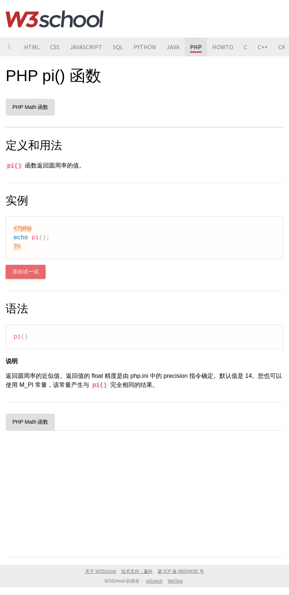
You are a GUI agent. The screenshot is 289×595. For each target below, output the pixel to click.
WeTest (175, 581)
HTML (32, 47)
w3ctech (154, 581)
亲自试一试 (25, 272)
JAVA (173, 47)
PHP (196, 47)
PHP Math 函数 (30, 107)
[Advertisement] (144, 492)
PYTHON (145, 47)
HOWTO (222, 47)
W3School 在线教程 (54, 19)
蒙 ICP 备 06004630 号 (181, 571)
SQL (118, 47)
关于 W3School (100, 571)
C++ (263, 47)
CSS (54, 47)
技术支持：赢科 (137, 571)
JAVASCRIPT (86, 47)
